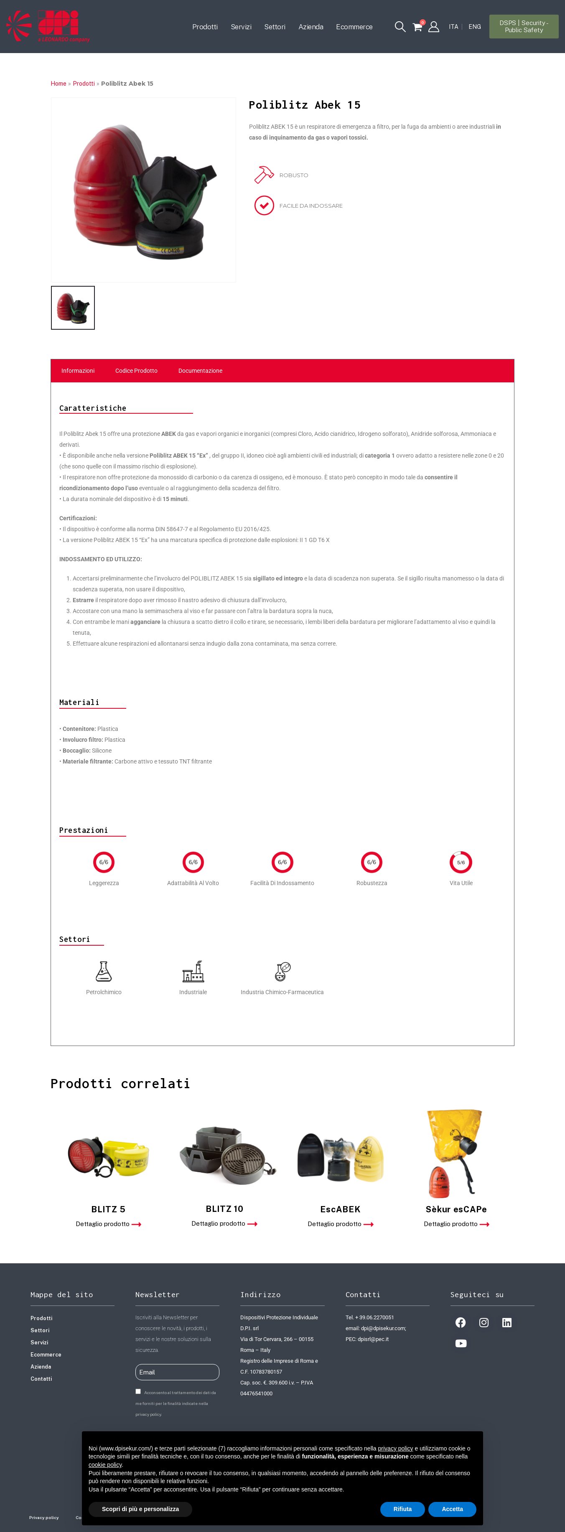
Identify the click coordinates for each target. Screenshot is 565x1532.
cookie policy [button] (105, 1464)
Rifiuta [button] (403, 1509)
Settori (274, 27)
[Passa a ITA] (454, 26)
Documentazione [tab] (200, 370)
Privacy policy (44, 1517)
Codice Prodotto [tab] (136, 370)
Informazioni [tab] (77, 370)
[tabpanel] (282, 714)
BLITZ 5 (108, 1209)
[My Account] (433, 26)
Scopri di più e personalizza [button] (140, 1509)
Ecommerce (354, 27)
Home (58, 83)
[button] (400, 26)
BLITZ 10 (225, 1209)
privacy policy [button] (395, 1448)
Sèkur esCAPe (456, 1209)
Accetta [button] (452, 1509)
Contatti (41, 1379)
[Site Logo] (48, 26)
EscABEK (340, 1209)
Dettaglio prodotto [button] (108, 1223)
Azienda (310, 27)
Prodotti (205, 27)
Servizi (241, 27)
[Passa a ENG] (474, 26)
